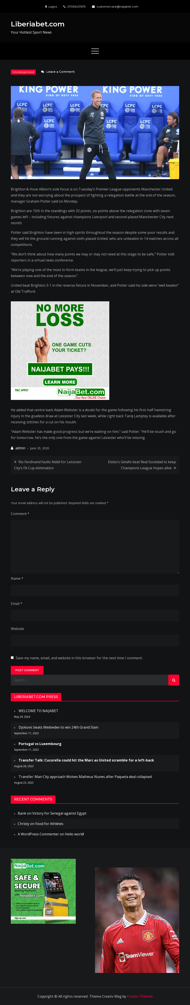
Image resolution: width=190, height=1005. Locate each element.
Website (17, 628)
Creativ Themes (140, 996)
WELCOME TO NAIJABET (38, 710)
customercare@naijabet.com (115, 6)
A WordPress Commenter (38, 834)
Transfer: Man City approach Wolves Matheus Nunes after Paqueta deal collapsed (85, 776)
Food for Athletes (49, 823)
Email (16, 603)
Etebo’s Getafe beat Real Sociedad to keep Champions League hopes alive (142, 464)
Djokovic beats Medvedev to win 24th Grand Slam (58, 727)
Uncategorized (23, 72)
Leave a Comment (60, 72)
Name (17, 578)
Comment (20, 513)
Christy (23, 823)
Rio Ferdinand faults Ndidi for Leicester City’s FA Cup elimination (48, 464)
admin (20, 448)
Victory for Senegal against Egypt (59, 813)
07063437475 (74, 6)
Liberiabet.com (38, 24)
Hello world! (74, 834)
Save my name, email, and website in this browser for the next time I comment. (79, 658)
